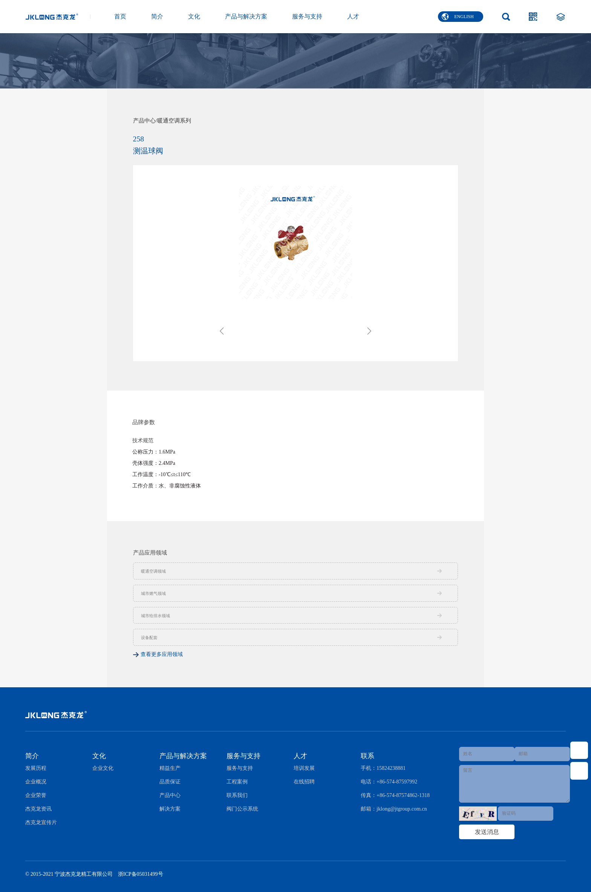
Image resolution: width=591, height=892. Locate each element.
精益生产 (170, 768)
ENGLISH (457, 16)
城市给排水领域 (155, 615)
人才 (353, 16)
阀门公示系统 (242, 809)
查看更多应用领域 (162, 654)
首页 (120, 16)
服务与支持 (307, 16)
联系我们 (237, 795)
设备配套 (149, 637)
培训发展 (304, 768)
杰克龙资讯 (38, 809)
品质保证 (170, 782)
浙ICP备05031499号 (140, 874)
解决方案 (170, 809)
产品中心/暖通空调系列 (162, 121)
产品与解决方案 (246, 16)
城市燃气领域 (153, 593)
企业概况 (35, 782)
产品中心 (170, 795)
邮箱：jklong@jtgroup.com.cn (394, 809)
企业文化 (102, 768)
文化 (194, 16)
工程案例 (237, 782)
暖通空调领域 (153, 571)
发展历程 (35, 768)
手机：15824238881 (383, 768)
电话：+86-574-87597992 (389, 782)
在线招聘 (304, 782)
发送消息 (487, 832)
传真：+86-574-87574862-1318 (395, 795)
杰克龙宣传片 (41, 822)
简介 (157, 16)
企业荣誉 (35, 795)
